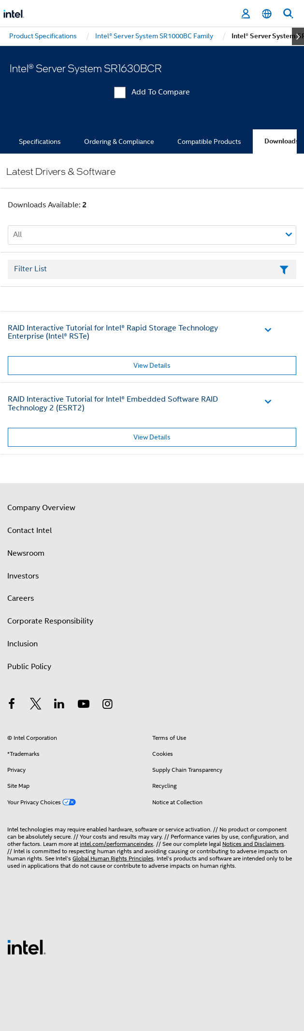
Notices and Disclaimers (253, 843)
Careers (20, 598)
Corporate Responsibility (50, 621)
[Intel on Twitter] (36, 705)
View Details (152, 365)
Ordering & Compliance (119, 141)
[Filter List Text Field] (152, 269)
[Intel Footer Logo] (26, 947)
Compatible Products (209, 141)
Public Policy (29, 667)
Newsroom (25, 553)
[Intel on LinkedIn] (59, 705)
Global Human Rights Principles (113, 858)
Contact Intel (29, 530)
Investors (23, 576)
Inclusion (22, 644)
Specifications (40, 141)
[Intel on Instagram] (107, 705)
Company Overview (41, 508)
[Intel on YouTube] (83, 705)
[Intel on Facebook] (11, 705)
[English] (267, 13)
